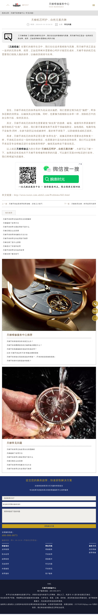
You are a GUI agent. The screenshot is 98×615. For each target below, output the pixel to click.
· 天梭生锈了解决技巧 (10, 254)
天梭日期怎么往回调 (15, 461)
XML (49, 584)
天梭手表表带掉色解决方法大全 (19, 465)
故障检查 (5, 559)
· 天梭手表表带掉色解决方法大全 (15, 234)
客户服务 (48, 573)
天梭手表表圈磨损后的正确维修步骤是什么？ (24, 345)
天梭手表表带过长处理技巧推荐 (19, 469)
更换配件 (48, 559)
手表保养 (48, 554)
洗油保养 (5, 564)
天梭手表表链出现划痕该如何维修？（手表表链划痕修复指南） (31, 357)
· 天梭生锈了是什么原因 (11, 242)
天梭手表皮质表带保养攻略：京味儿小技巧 (26, 204)
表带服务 (5, 573)
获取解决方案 (49, 526)
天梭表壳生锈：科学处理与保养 (83, 204)
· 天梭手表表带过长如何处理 (13, 250)
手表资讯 (48, 569)
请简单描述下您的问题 (49, 516)
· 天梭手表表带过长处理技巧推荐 (15, 238)
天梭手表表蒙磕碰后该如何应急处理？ (22, 349)
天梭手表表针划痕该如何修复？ (19, 361)
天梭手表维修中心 (18, 13)
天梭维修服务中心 (59, 4)
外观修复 (5, 569)
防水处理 (5, 554)
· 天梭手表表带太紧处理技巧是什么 (16, 227)
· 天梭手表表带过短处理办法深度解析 (16, 219)
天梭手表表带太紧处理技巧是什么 (20, 457)
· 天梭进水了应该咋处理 (11, 246)
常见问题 (29, 13)
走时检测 (5, 549)
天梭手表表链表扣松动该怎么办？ (20, 341)
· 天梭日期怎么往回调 (10, 231)
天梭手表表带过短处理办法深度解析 (21, 449)
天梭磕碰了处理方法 (15, 453)
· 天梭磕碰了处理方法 (10, 223)
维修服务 (48, 549)
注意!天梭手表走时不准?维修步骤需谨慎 (22, 353)
